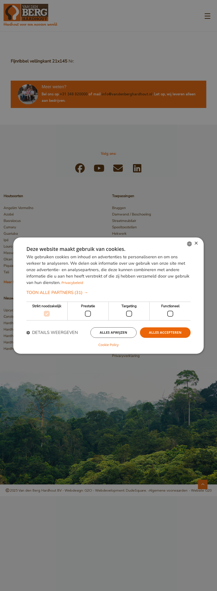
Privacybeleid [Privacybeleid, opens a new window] (72, 282)
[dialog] (108, 295)
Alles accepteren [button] (165, 332)
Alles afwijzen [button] (113, 332)
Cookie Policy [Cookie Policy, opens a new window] (108, 345)
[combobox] (189, 243)
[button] (108, 292)
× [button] (196, 243)
